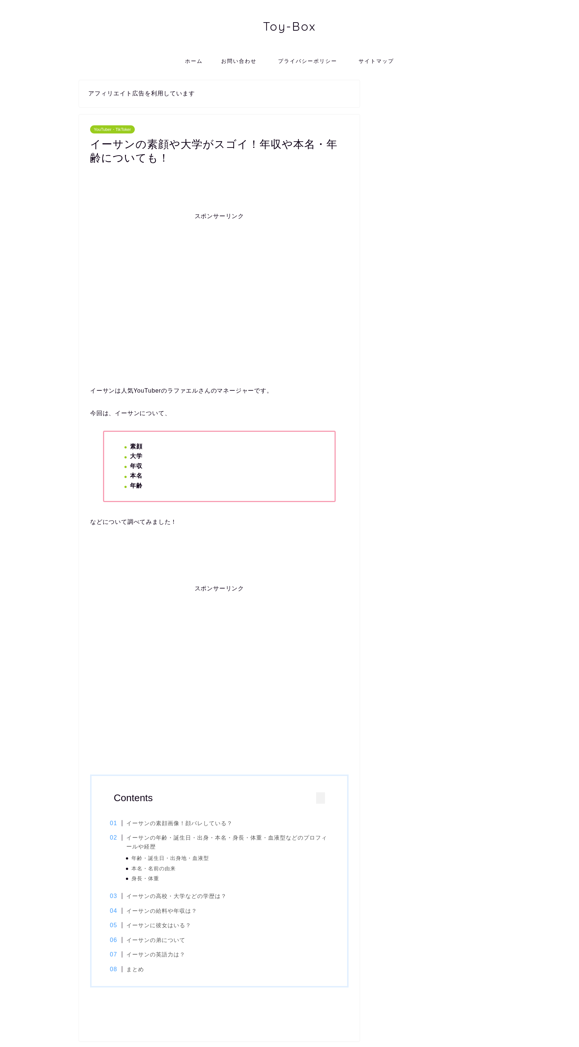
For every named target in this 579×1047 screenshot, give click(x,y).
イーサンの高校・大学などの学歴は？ (181, 897)
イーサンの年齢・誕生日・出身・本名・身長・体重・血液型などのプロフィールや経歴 (225, 842)
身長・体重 (150, 878)
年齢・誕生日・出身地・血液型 (174, 858)
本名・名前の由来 (158, 868)
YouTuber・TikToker (112, 129)
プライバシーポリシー (310, 61)
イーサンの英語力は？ (160, 955)
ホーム (194, 61)
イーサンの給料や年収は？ (166, 911)
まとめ (139, 970)
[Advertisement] (219, 284)
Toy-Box (289, 26)
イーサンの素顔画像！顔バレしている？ (184, 823)
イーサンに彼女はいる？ (163, 926)
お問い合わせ (239, 61)
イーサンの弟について (160, 941)
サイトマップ (376, 61)
